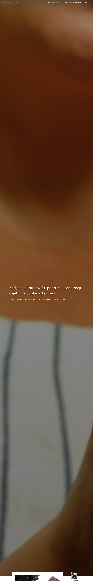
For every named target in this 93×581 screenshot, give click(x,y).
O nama (49, 2)
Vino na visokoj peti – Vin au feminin (80, 2)
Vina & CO (59, 2)
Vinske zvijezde (67, 2)
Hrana (53, 2)
